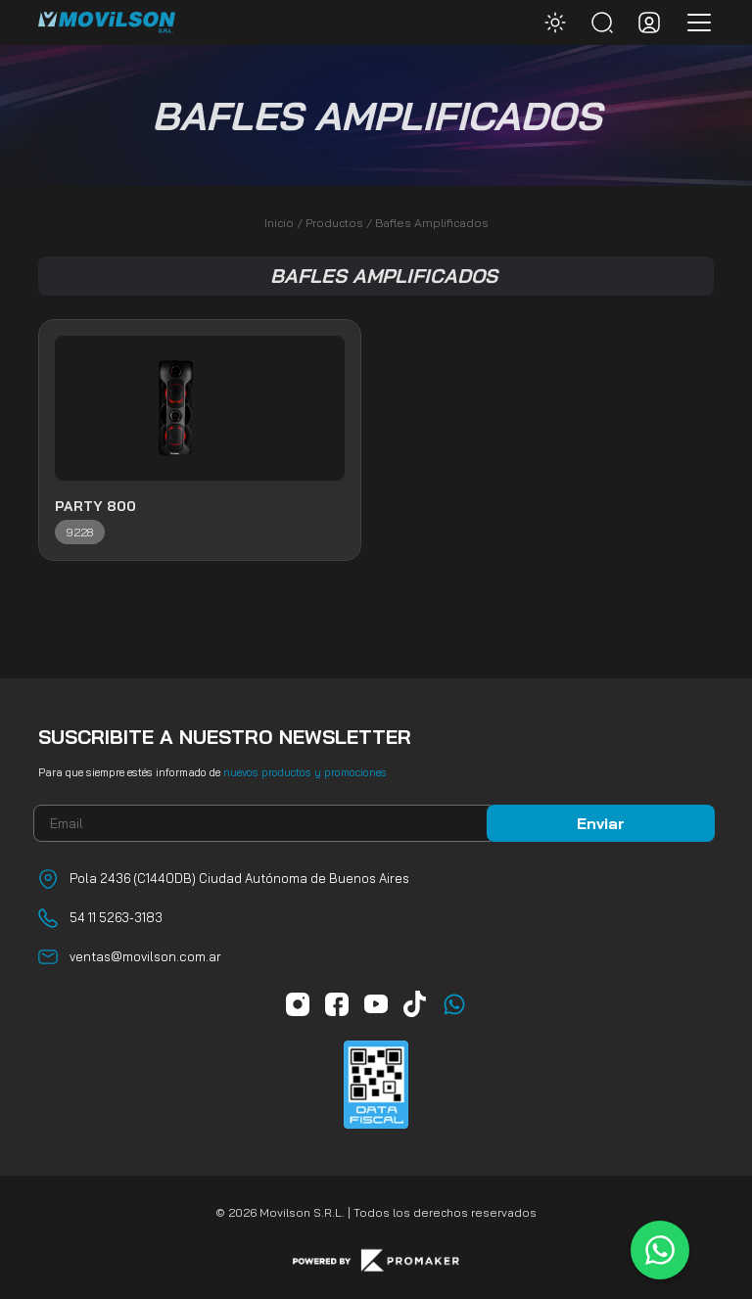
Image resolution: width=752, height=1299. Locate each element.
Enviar (601, 823)
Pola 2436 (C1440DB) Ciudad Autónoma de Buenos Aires (239, 878)
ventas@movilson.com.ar (145, 956)
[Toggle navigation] (693, 22)
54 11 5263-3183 (116, 917)
